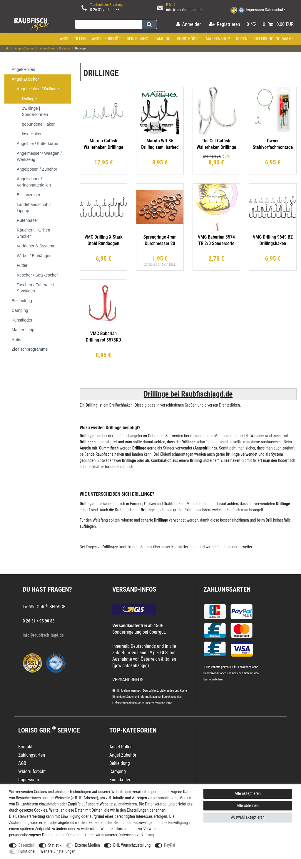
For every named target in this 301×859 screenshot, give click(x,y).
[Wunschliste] (251, 24)
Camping (162, 38)
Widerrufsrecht (32, 771)
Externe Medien (87, 845)
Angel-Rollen (73, 38)
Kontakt (25, 747)
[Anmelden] (189, 24)
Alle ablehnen (248, 805)
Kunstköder (188, 38)
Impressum (255, 9)
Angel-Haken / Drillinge (54, 48)
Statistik (54, 845)
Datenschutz (275, 9)
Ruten (242, 38)
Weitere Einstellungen (57, 851)
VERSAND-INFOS (134, 589)
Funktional (27, 851)
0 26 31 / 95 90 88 (105, 9)
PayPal (169, 845)
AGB (22, 763)
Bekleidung (137, 38)
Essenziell (27, 845)
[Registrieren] (224, 24)
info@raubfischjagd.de (184, 9)
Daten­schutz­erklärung (136, 835)
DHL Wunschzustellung (131, 845)
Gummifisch (109, 448)
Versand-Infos (163, 703)
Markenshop (218, 38)
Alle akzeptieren (248, 793)
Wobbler (257, 435)
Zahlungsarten (226, 589)
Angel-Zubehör (106, 38)
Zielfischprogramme (274, 38)
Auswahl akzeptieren (248, 817)
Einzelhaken (230, 460)
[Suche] (149, 24)
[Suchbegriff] (108, 24)
